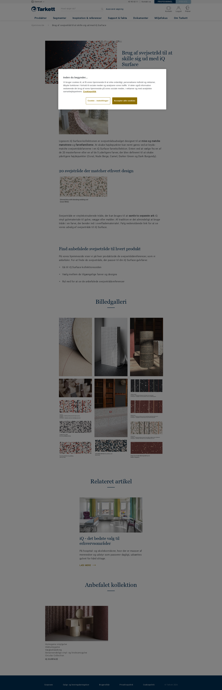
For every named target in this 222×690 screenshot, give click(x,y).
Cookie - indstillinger (98, 101)
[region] (112, 89)
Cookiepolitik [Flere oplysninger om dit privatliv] (89, 91)
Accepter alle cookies (124, 101)
